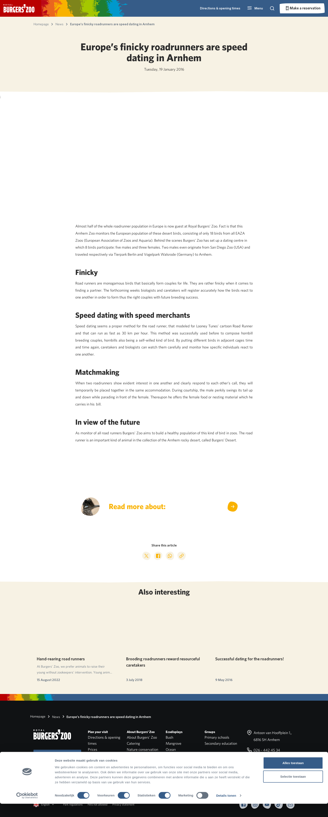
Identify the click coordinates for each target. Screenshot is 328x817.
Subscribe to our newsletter (57, 757)
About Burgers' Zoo (142, 737)
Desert (171, 755)
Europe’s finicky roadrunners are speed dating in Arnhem (106, 716)
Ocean (171, 749)
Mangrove (173, 743)
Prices (92, 749)
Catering (133, 743)
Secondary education (221, 743)
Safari (170, 761)
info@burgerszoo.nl (265, 760)
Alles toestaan (293, 776)
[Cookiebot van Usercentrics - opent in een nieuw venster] (27, 809)
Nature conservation (142, 749)
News (53, 716)
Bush (169, 737)
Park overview (98, 755)
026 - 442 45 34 (263, 750)
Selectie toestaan (293, 790)
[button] (255, 8)
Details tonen (226, 809)
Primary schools (217, 737)
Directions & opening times (220, 8)
